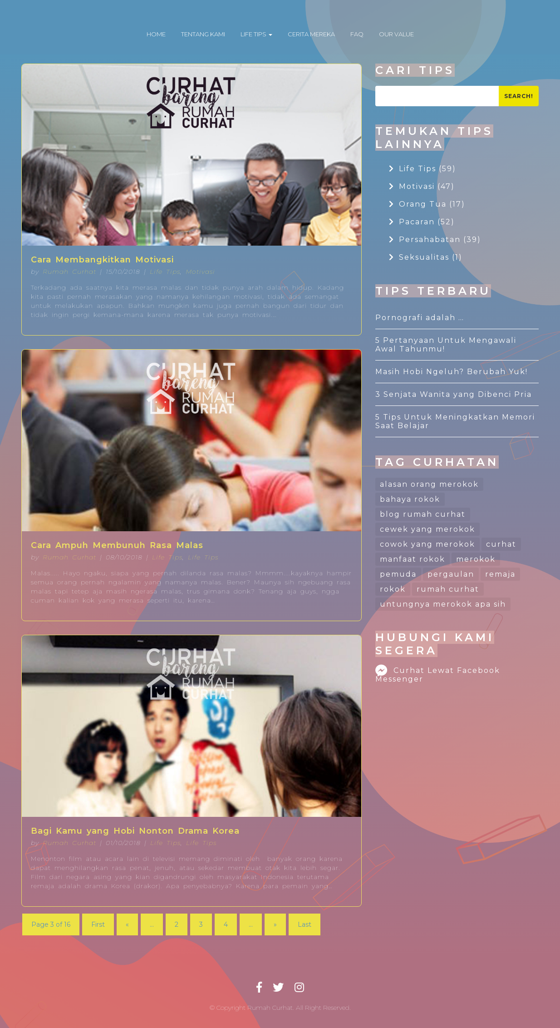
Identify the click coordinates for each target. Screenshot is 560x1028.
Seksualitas (425, 257)
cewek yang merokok (427, 529)
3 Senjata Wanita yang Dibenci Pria (453, 394)
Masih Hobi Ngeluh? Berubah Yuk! (451, 371)
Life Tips (165, 271)
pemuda (398, 574)
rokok (393, 589)
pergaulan (450, 574)
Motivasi (200, 271)
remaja (500, 574)
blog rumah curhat (423, 514)
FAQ (357, 34)
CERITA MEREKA (311, 34)
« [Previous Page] (127, 924)
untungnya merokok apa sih (443, 604)
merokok (476, 559)
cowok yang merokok (427, 544)
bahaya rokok (410, 499)
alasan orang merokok (429, 484)
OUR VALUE (396, 34)
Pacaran (422, 221)
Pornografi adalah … (419, 317)
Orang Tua (427, 204)
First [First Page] (98, 924)
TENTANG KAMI (203, 34)
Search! (518, 96)
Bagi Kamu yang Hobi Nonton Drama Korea (135, 831)
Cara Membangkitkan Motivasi (102, 260)
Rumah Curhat (69, 271)
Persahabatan (435, 239)
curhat (501, 544)
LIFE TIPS (256, 34)
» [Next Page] (275, 924)
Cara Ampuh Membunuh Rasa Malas (117, 545)
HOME (156, 34)
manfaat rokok (412, 559)
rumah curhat (448, 589)
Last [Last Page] (304, 924)
